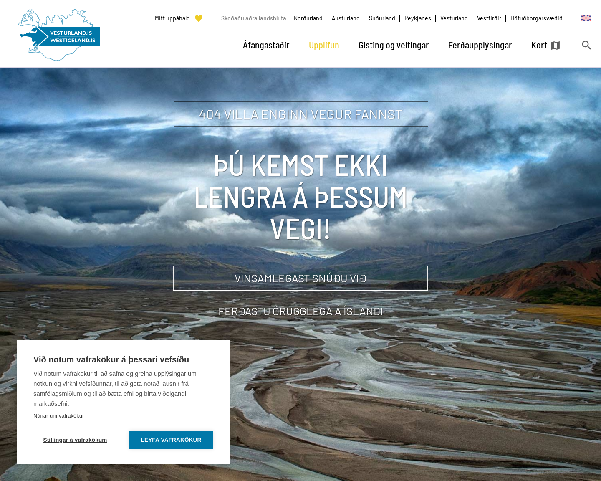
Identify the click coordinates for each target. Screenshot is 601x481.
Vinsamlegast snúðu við (300, 277)
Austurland (346, 18)
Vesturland (454, 18)
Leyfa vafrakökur (171, 440)
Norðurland (308, 18)
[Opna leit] (586, 44)
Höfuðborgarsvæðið (536, 18)
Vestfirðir (489, 18)
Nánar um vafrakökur (58, 416)
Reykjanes (417, 18)
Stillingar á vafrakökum (75, 440)
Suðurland (382, 18)
